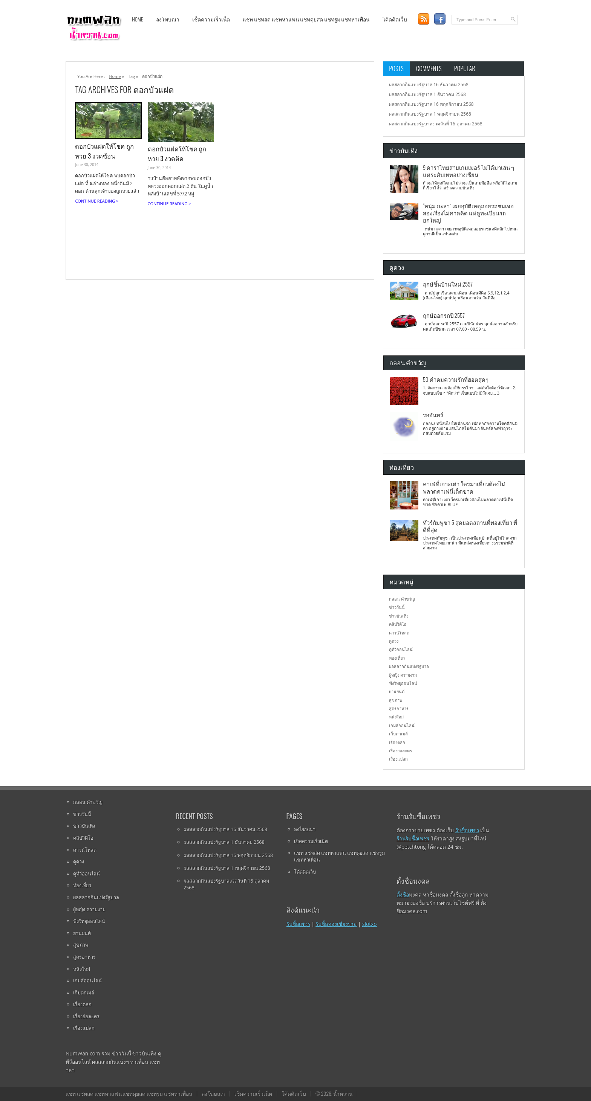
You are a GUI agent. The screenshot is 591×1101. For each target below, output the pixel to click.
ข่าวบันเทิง (398, 616)
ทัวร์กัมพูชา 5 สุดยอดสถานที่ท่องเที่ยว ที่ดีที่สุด (470, 526)
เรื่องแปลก (398, 759)
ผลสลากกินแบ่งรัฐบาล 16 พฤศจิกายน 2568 (431, 104)
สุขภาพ (395, 700)
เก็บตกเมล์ (398, 734)
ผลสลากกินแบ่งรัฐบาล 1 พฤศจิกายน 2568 (430, 114)
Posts (396, 68)
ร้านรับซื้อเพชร (413, 838)
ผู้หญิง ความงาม (403, 675)
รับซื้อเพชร (298, 923)
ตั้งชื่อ (403, 894)
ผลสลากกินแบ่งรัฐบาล (409, 666)
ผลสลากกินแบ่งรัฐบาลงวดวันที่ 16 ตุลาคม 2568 (435, 123)
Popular (464, 68)
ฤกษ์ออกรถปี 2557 (444, 315)
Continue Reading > (96, 201)
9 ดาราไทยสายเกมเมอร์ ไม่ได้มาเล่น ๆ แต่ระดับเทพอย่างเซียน (468, 170)
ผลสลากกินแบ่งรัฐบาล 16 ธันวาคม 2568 (429, 84)
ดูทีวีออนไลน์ (401, 649)
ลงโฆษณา (167, 19)
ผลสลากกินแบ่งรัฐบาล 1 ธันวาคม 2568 (427, 94)
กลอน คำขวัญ (402, 599)
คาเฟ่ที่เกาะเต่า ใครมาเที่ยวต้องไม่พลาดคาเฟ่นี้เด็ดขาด (464, 487)
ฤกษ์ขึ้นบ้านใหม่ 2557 (448, 284)
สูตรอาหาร (399, 708)
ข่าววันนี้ (397, 607)
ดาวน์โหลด (399, 633)
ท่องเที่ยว (397, 658)
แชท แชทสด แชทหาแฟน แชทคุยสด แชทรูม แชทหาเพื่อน (306, 19)
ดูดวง (393, 641)
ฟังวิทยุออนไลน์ (403, 683)
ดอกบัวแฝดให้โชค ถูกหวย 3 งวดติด (177, 153)
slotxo (369, 923)
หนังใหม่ (396, 717)
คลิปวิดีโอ (398, 624)
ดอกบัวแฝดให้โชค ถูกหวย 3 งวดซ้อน (104, 150)
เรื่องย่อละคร (400, 750)
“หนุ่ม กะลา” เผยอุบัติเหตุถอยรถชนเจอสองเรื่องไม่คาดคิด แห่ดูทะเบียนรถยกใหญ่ (468, 212)
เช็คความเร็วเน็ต (211, 19)
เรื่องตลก (397, 742)
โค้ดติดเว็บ (395, 19)
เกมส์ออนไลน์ (402, 725)
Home (137, 19)
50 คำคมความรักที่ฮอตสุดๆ (455, 379)
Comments (429, 68)
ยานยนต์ (396, 691)
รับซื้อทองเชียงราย (336, 923)
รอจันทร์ (433, 414)
